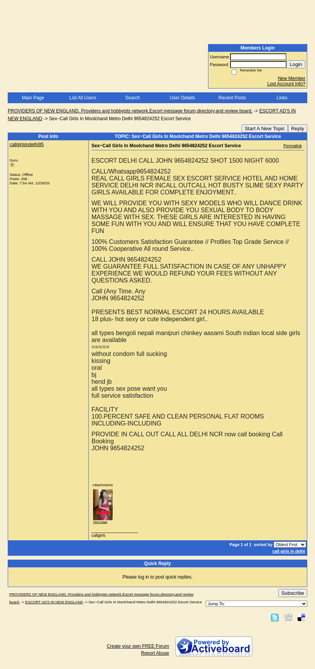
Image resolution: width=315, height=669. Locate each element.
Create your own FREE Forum (138, 646)
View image (100, 522)
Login (296, 64)
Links (281, 97)
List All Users (82, 97)
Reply (297, 128)
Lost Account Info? (286, 84)
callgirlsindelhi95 (27, 144)
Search (132, 97)
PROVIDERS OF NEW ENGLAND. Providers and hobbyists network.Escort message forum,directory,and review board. (130, 111)
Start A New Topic (265, 128)
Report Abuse (155, 653)
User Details (182, 97)
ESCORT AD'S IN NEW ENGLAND (54, 602)
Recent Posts (232, 97)
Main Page (33, 97)
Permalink (292, 145)
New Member (291, 78)
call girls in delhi (288, 551)
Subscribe (292, 593)
